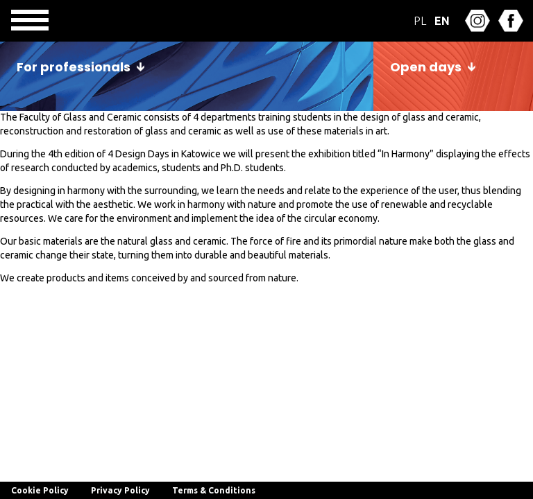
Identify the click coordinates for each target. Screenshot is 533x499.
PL (420, 21)
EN (442, 21)
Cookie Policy (40, 490)
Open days (426, 67)
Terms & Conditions (213, 490)
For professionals (73, 67)
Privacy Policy (120, 490)
